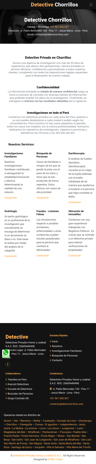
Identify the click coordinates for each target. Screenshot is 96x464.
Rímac (61, 435)
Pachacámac (50, 432)
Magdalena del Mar (14, 432)
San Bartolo (73, 435)
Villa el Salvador (55, 447)
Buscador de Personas (19, 393)
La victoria (31, 428)
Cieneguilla (26, 424)
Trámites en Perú (16, 379)
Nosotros (56, 346)
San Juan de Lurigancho (38, 439)
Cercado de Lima (66, 420)
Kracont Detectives (17, 384)
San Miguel (35, 443)
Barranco (26, 420)
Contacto (10, 197)
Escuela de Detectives (19, 389)
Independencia (68, 424)
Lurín (80, 428)
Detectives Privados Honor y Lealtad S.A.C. (37, 455)
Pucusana (65, 432)
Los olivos (53, 428)
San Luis (86, 439)
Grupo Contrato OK (17, 398)
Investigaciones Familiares (66, 350)
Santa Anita (50, 443)
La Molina (17, 428)
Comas (39, 424)
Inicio (54, 341)
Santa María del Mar (70, 443)
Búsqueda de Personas (64, 355)
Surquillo (40, 447)
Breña (37, 420)
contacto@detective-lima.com (66, 404)
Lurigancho (68, 428)
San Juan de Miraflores (66, 439)
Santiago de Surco (21, 447)
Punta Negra (48, 435)
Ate (16, 420)
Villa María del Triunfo (78, 447)
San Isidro (17, 439)
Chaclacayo (85, 420)
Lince (43, 428)
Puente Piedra (11, 435)
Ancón (7, 420)
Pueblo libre (79, 432)
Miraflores (34, 432)
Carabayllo (49, 420)
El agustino (51, 424)
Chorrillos (11, 424)
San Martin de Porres (15, 443)
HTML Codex (55, 459)
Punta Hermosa (30, 435)
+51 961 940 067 (59, 26)
